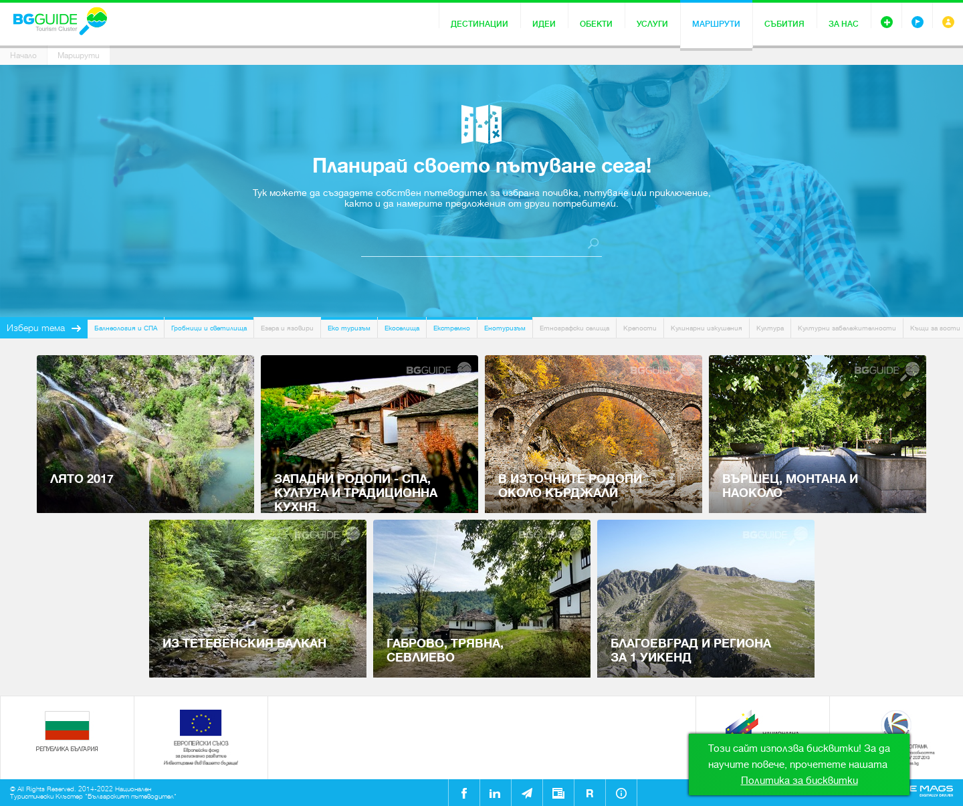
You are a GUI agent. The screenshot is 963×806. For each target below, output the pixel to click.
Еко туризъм (349, 328)
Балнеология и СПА (125, 328)
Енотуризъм (505, 328)
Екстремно (451, 328)
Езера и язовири (287, 328)
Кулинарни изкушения (706, 328)
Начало (23, 55)
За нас (844, 24)
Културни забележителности (847, 328)
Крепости (640, 328)
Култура (770, 328)
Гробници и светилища (209, 328)
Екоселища (402, 328)
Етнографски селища (574, 328)
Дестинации (479, 24)
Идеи (544, 24)
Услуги (652, 24)
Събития (784, 24)
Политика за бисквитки (799, 781)
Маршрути (716, 24)
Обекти (596, 24)
